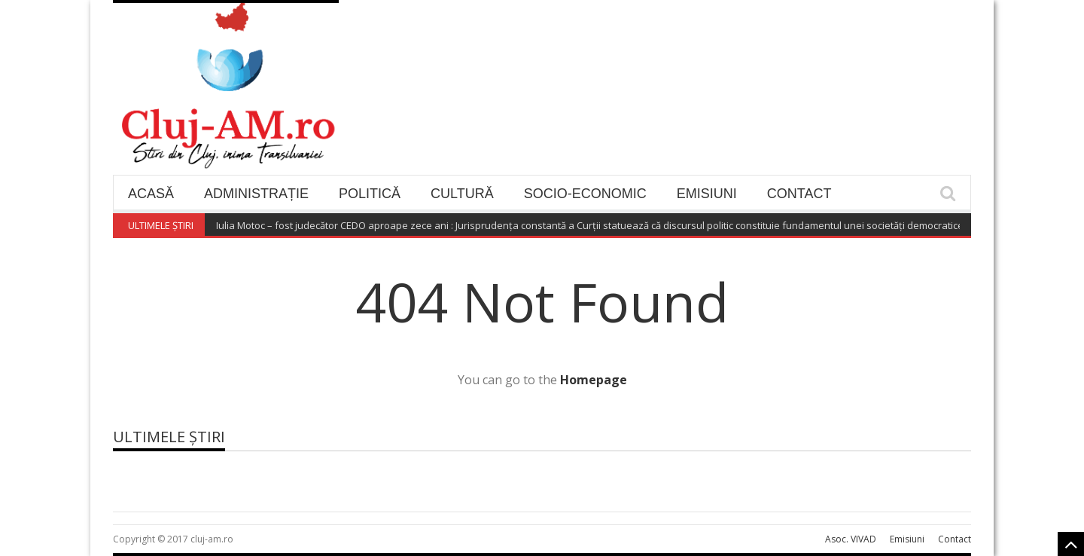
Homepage (593, 379)
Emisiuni (707, 193)
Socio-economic (585, 193)
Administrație (256, 193)
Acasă (151, 193)
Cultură (462, 193)
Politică (369, 193)
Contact (799, 193)
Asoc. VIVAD (850, 539)
